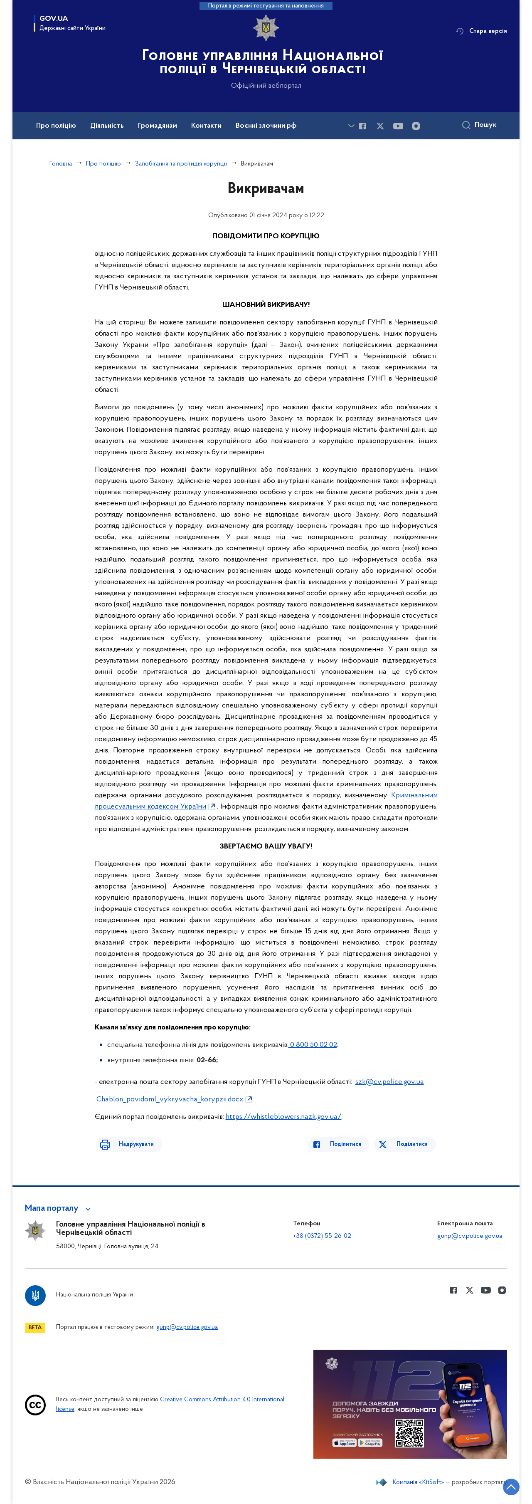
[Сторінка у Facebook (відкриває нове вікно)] (362, 126)
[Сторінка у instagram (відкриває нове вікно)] (416, 126)
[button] (59, 1209)
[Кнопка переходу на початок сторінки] (501, 1485)
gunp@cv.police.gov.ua (469, 1236)
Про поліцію (103, 164)
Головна (60, 164)
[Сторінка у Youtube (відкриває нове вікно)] (398, 126)
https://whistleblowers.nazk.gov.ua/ (284, 1117)
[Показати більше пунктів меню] (351, 125)
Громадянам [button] (157, 126)
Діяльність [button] (107, 126)
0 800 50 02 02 (312, 1045)
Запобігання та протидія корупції (181, 164)
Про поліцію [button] (56, 126)
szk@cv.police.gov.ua (389, 1082)
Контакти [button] (206, 126)
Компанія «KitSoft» (418, 1482)
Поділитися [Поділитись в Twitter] (413, 1144)
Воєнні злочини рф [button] (266, 126)
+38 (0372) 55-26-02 (322, 1236)
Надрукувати (128, 1144)
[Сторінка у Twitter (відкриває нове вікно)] (380, 126)
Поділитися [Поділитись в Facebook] (353, 1144)
